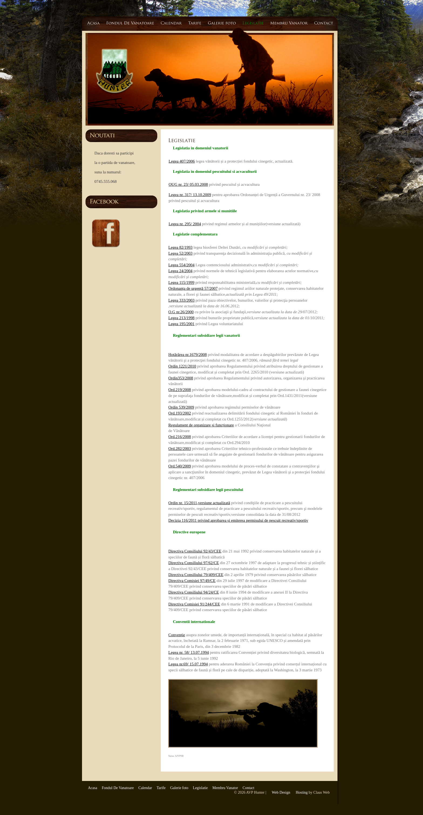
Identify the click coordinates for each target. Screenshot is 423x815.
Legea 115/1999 (181, 282)
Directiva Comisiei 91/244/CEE (194, 604)
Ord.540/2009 (179, 466)
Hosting (302, 792)
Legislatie (200, 788)
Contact (248, 788)
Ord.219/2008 (179, 390)
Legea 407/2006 (182, 161)
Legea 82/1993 (180, 247)
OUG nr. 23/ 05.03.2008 (188, 184)
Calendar (145, 788)
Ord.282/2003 (179, 448)
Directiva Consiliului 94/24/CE (193, 592)
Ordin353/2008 (180, 378)
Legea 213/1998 (181, 318)
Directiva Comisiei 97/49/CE (192, 580)
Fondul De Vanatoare (118, 788)
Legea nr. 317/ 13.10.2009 (190, 195)
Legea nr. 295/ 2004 (185, 224)
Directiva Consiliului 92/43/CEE (194, 551)
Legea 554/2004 (181, 265)
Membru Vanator (225, 788)
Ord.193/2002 (179, 413)
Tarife (160, 788)
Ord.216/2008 (179, 437)
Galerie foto (179, 788)
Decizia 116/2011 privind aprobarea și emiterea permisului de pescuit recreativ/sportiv (238, 520)
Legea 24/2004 (180, 271)
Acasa (92, 788)
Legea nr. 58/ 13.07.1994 (188, 652)
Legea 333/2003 (181, 300)
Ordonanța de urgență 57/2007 (193, 288)
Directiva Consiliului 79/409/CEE (195, 574)
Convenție (176, 635)
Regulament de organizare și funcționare (201, 425)
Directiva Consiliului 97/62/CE (193, 563)
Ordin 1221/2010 (182, 366)
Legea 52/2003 (180, 253)
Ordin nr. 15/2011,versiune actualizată (199, 503)
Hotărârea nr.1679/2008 (187, 354)
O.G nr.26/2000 (181, 312)
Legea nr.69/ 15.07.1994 (188, 664)
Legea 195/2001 (181, 324)
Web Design (281, 792)
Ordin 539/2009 (181, 407)
